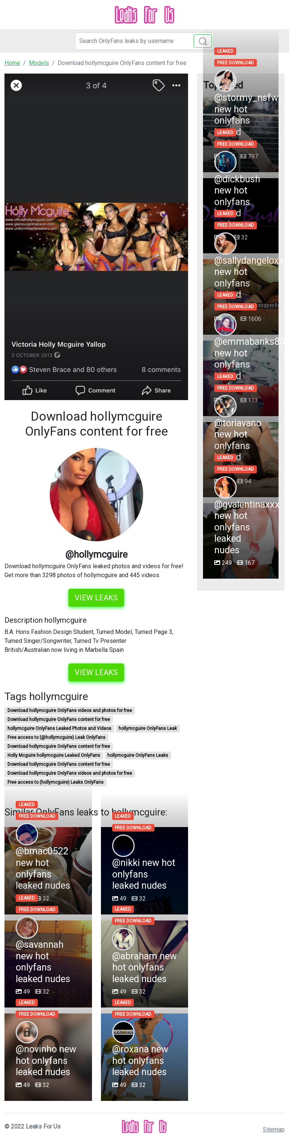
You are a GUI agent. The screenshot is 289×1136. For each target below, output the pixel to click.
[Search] (144, 41)
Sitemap (274, 1129)
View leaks (96, 597)
